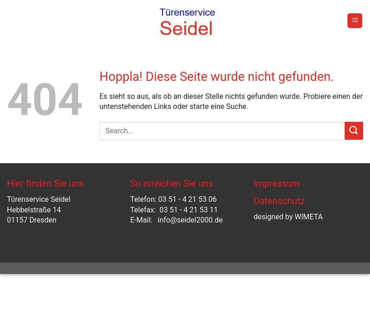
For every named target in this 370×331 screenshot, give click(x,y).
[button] (354, 21)
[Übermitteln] (354, 131)
